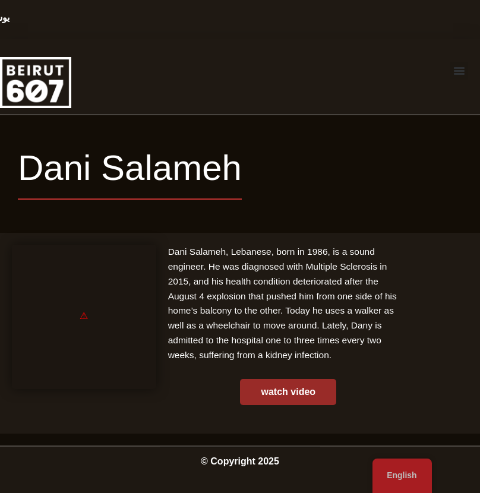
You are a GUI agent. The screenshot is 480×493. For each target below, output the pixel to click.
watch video (288, 392)
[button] (459, 71)
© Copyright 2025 (240, 461)
